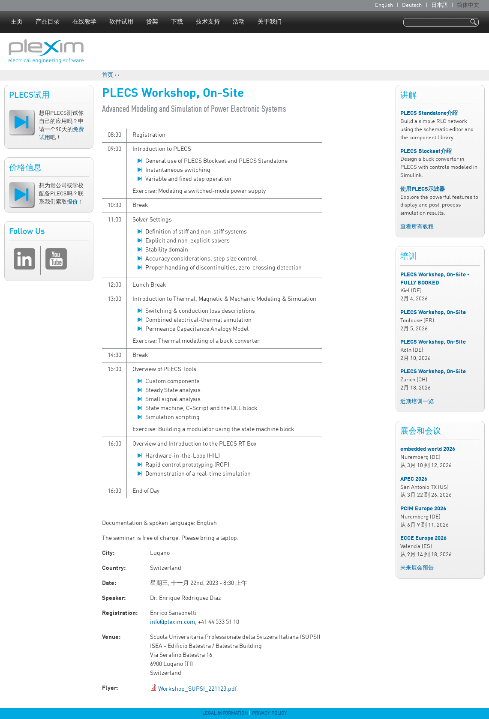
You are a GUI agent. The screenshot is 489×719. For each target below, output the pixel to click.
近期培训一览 (417, 401)
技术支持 (208, 22)
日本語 (439, 5)
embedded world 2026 (427, 449)
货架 (152, 22)
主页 (17, 22)
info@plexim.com (172, 622)
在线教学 (84, 22)
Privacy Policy (269, 713)
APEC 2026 (413, 479)
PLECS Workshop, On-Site (433, 312)
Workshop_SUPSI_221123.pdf (197, 689)
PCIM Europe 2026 (423, 509)
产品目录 (48, 22)
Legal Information (225, 713)
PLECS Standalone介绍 (429, 113)
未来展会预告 (417, 568)
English (384, 5)
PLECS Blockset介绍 (426, 151)
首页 (107, 75)
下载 (177, 22)
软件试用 (121, 22)
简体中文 (468, 5)
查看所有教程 (417, 227)
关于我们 (270, 22)
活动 (239, 22)
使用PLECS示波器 (422, 189)
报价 (72, 202)
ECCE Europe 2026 (423, 538)
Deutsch (412, 5)
